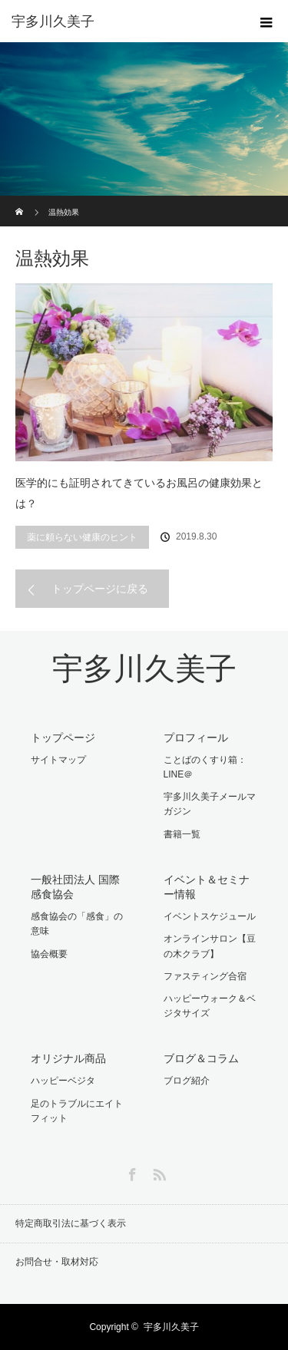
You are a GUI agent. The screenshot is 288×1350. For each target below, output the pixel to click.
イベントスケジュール (210, 916)
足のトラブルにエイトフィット (77, 1111)
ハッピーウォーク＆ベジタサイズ (210, 1005)
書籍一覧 (182, 834)
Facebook (130, 1171)
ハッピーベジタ (63, 1080)
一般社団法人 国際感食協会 (75, 886)
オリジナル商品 (68, 1058)
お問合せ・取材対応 (56, 1261)
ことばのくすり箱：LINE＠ (205, 767)
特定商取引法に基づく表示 (70, 1223)
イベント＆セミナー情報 (207, 886)
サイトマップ (58, 759)
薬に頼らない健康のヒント (82, 537)
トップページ (63, 737)
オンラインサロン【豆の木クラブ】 (210, 946)
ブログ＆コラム (201, 1058)
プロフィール (196, 737)
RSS (157, 1171)
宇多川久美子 (144, 669)
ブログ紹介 (187, 1080)
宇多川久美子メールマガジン (210, 804)
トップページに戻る (99, 589)
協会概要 (49, 954)
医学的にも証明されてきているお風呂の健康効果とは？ (139, 493)
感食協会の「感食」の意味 (77, 923)
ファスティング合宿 (205, 976)
